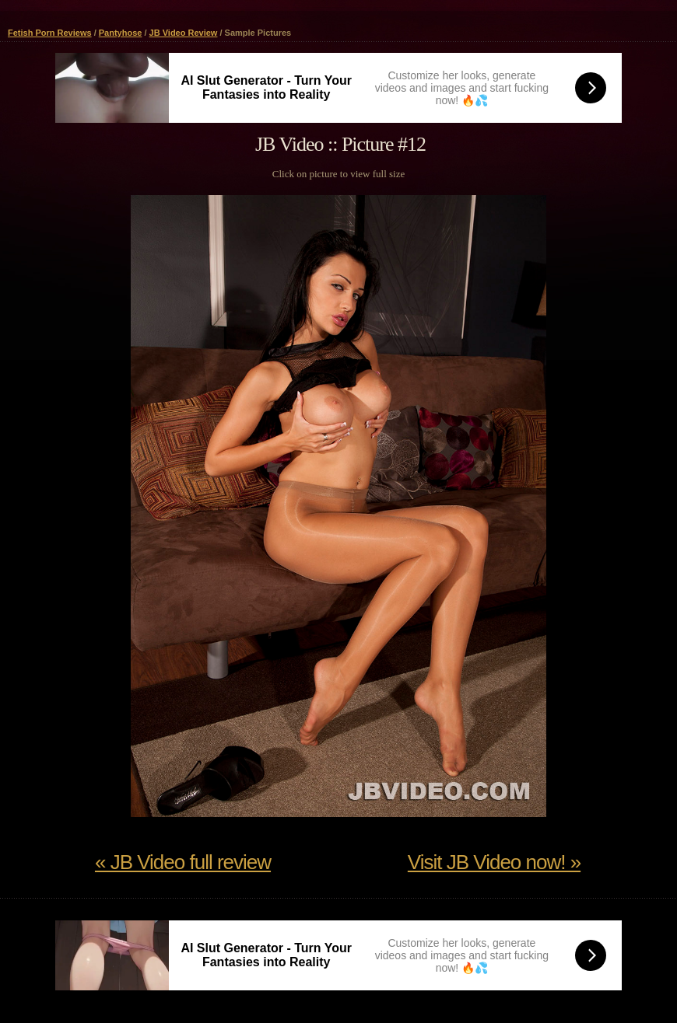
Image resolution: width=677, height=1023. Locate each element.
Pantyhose (120, 32)
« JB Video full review (183, 862)
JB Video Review (183, 32)
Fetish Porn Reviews (50, 32)
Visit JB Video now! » (494, 862)
